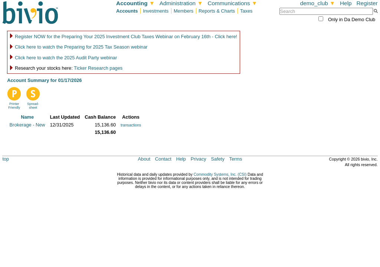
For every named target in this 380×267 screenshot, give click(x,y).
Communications (232, 3)
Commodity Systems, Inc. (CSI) (220, 174)
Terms (235, 159)
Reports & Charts (217, 11)
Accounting (135, 3)
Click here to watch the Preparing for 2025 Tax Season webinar (81, 47)
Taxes (246, 11)
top (5, 159)
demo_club (317, 3)
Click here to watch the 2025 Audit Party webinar (66, 57)
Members (183, 11)
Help (346, 3)
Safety (218, 159)
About (144, 159)
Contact (163, 159)
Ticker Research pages (98, 68)
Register (366, 3)
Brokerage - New (27, 125)
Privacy (198, 159)
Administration (181, 3)
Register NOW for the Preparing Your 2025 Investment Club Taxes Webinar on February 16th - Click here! (126, 36)
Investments (155, 11)
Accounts (127, 11)
